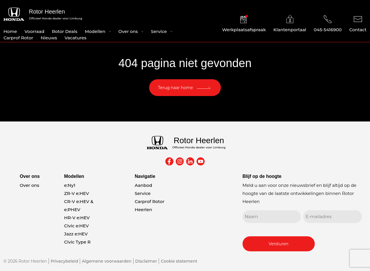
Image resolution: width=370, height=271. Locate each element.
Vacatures (75, 37)
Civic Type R (77, 242)
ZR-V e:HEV (76, 193)
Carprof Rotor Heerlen (149, 205)
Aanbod (143, 185)
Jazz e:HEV (76, 234)
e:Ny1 (69, 185)
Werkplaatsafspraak (244, 23)
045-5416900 (328, 23)
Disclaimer (146, 261)
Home (10, 31)
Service (159, 31)
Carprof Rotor (18, 37)
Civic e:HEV (76, 225)
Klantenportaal (289, 23)
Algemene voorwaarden (106, 261)
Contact (358, 23)
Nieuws (49, 37)
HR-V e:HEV (77, 217)
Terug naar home (175, 87)
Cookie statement (179, 261)
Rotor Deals (64, 31)
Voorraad (35, 31)
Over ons (128, 31)
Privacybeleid (64, 261)
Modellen (95, 31)
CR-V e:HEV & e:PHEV (78, 205)
